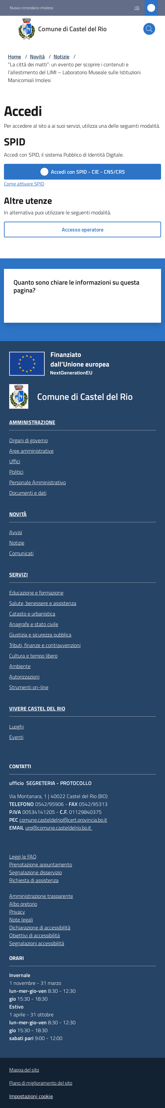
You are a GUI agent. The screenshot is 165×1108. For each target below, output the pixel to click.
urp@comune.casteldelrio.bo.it (58, 828)
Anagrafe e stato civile (33, 624)
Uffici (14, 461)
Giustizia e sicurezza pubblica (40, 635)
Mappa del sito (24, 1070)
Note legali (21, 919)
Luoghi (16, 726)
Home (14, 56)
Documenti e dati (27, 493)
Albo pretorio (23, 904)
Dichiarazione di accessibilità (39, 927)
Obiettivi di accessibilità (34, 935)
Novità (37, 56)
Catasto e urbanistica (32, 614)
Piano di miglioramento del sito (40, 1083)
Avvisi (15, 532)
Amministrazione (32, 422)
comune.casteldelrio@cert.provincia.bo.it (63, 820)
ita (136, 8)
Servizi (18, 575)
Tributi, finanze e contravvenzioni (45, 645)
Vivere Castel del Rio (37, 709)
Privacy (17, 912)
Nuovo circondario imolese (31, 8)
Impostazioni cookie (31, 1096)
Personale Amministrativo (37, 482)
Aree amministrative (31, 451)
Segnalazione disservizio (35, 872)
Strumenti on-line (28, 687)
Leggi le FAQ (22, 856)
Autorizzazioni (24, 677)
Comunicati (21, 553)
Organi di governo (28, 440)
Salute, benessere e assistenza (42, 603)
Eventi (16, 737)
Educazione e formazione (36, 593)
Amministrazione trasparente (41, 896)
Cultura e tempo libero (33, 656)
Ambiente (20, 666)
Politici (16, 472)
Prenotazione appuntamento (40, 864)
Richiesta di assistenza (34, 880)
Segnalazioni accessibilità (36, 943)
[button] (149, 29)
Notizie (61, 56)
